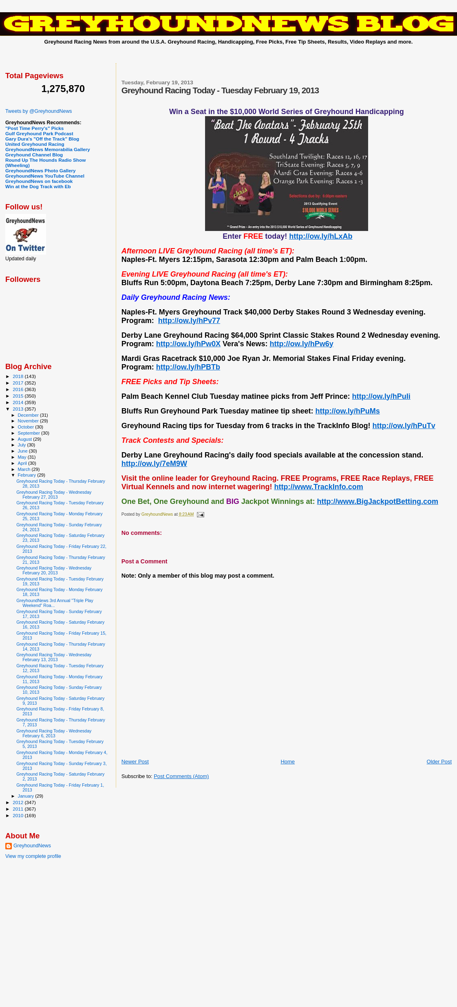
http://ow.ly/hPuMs (347, 411)
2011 (18, 808)
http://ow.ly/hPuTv (403, 426)
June (23, 451)
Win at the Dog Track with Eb (38, 186)
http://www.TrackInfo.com (318, 487)
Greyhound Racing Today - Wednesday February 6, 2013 (53, 733)
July (22, 444)
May (23, 457)
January (26, 796)
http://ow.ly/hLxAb (320, 236)
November (29, 420)
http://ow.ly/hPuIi (381, 396)
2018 (18, 376)
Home (287, 762)
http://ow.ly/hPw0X (188, 344)
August (25, 439)
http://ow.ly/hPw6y (301, 344)
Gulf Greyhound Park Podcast (39, 133)
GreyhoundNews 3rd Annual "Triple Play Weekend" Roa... (54, 603)
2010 (18, 815)
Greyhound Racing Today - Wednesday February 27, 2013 (53, 494)
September (30, 433)
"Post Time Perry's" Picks (34, 128)
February (28, 475)
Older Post (439, 762)
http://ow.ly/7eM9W (154, 464)
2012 (18, 802)
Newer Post (135, 762)
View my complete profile (33, 856)
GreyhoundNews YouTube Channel (44, 175)
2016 (18, 389)
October (26, 426)
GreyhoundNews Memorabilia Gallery (47, 149)
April (23, 463)
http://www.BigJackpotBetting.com (377, 501)
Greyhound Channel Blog (34, 154)
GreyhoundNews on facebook (39, 181)
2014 (18, 402)
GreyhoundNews (32, 846)
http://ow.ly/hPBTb (188, 367)
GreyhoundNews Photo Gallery (40, 170)
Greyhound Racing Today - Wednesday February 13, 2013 (53, 657)
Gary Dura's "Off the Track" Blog (42, 138)
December (29, 415)
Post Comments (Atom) (181, 776)
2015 (18, 395)
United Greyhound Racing (34, 144)
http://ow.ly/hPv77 (189, 321)
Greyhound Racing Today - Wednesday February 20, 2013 (53, 570)
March (25, 469)
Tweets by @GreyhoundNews (38, 111)
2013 (18, 408)
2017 (18, 382)
